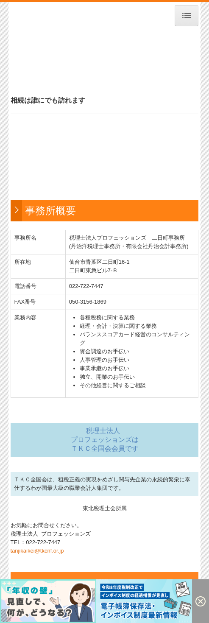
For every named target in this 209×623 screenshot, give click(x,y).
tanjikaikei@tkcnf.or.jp (37, 551)
